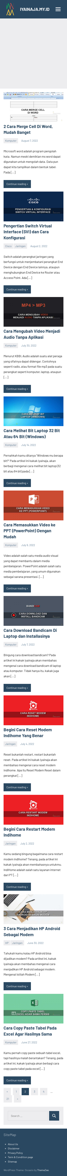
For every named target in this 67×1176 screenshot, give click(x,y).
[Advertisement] (33, 53)
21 (7, 1098)
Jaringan (20, 246)
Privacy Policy (15, 1152)
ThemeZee (43, 1170)
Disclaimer (13, 1148)
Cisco (8, 246)
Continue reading (16, 184)
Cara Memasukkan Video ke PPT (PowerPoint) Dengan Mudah (29, 530)
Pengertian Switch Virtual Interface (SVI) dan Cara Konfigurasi (28, 231)
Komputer (10, 140)
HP (7, 942)
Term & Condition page (20, 1157)
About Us (13, 1144)
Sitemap (12, 1161)
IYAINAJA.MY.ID (34, 9)
